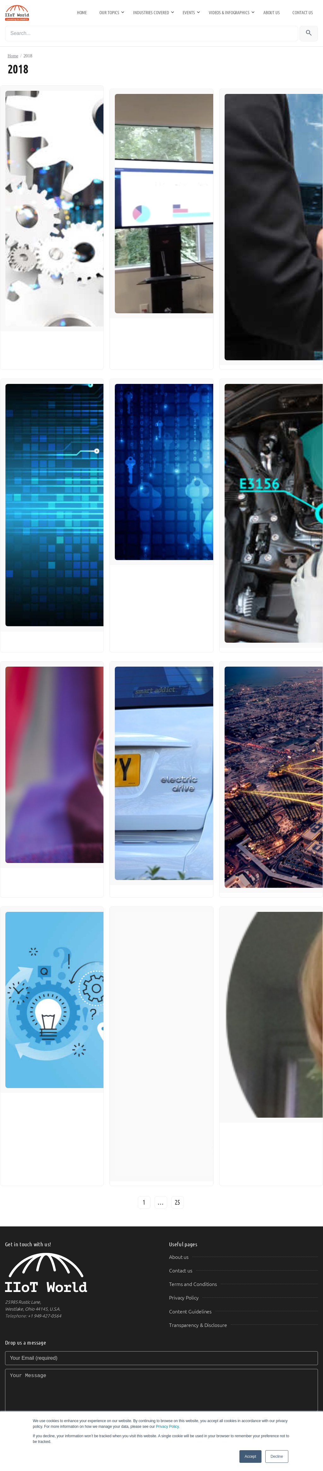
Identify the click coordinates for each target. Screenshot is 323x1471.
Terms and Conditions (193, 1284)
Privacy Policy (167, 1426)
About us (271, 12)
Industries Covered (151, 12)
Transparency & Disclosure (198, 1325)
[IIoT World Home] (79, 1272)
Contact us (302, 12)
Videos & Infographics (229, 12)
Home (82, 12)
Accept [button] (250, 1456)
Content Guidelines (190, 1312)
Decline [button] (277, 1456)
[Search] (151, 33)
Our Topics (109, 12)
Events (189, 12)
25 (177, 1202)
